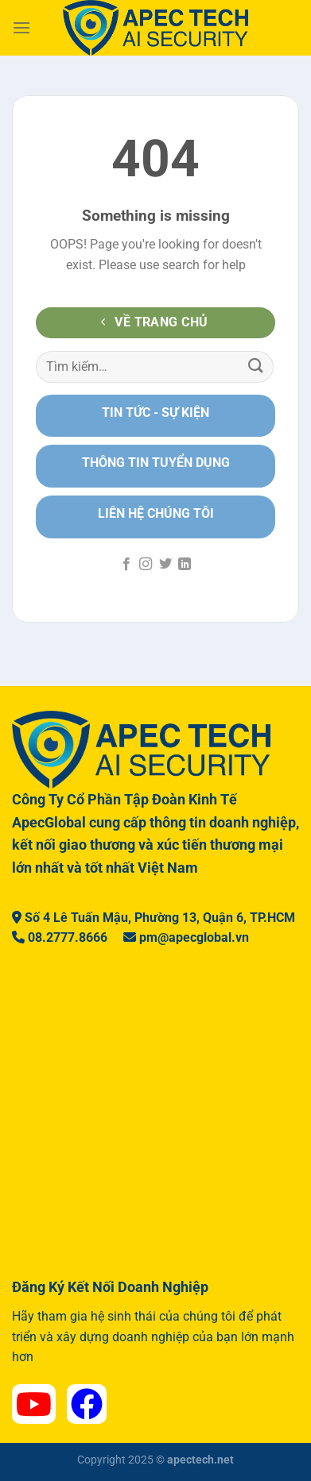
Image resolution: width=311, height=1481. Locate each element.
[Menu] (21, 27)
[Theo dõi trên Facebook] (126, 564)
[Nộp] (256, 366)
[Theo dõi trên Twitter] (165, 564)
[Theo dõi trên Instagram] (145, 564)
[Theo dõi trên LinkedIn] (184, 564)
